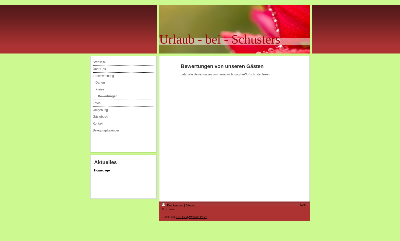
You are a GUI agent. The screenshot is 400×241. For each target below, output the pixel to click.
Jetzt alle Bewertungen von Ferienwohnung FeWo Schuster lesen (225, 74)
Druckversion (173, 205)
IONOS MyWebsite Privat (191, 217)
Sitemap (191, 205)
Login (303, 204)
